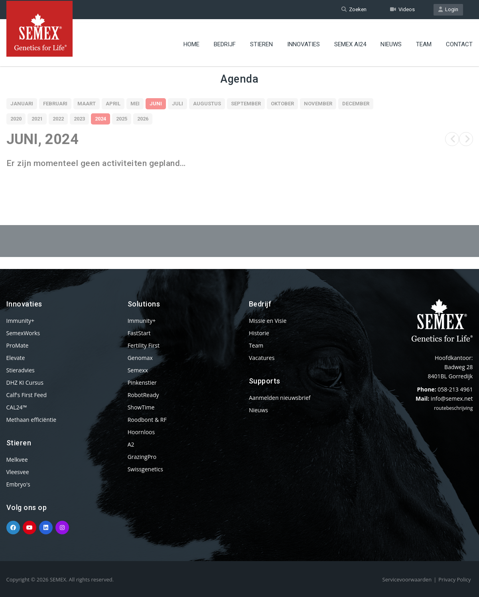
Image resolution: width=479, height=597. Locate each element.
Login (448, 9)
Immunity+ (20, 320)
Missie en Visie (268, 320)
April (113, 104)
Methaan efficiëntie (31, 419)
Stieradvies (20, 370)
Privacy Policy (454, 579)
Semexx (138, 370)
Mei (135, 104)
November (318, 104)
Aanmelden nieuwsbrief (280, 397)
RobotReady (143, 395)
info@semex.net (452, 398)
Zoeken (354, 9)
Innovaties (303, 41)
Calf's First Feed (26, 395)
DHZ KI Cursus (24, 382)
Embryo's (18, 484)
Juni (156, 104)
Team (424, 41)
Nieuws (391, 41)
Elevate (15, 358)
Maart (86, 104)
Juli (177, 104)
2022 (58, 119)
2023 (79, 119)
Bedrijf (225, 41)
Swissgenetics (145, 469)
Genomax (140, 358)
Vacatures (261, 358)
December (355, 104)
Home (191, 41)
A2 (131, 444)
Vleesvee (17, 472)
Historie (259, 333)
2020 (16, 119)
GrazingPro (142, 457)
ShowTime (141, 407)
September (246, 104)
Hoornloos (141, 432)
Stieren (261, 41)
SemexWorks (23, 333)
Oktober (282, 104)
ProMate (17, 345)
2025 (121, 119)
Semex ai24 (350, 41)
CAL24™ (16, 407)
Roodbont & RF (147, 419)
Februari (55, 104)
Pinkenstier (142, 382)
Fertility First (144, 345)
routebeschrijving (453, 408)
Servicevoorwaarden (407, 579)
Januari (21, 104)
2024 (100, 119)
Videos (402, 9)
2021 (37, 119)
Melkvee (17, 459)
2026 (142, 119)
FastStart (139, 333)
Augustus (207, 104)
